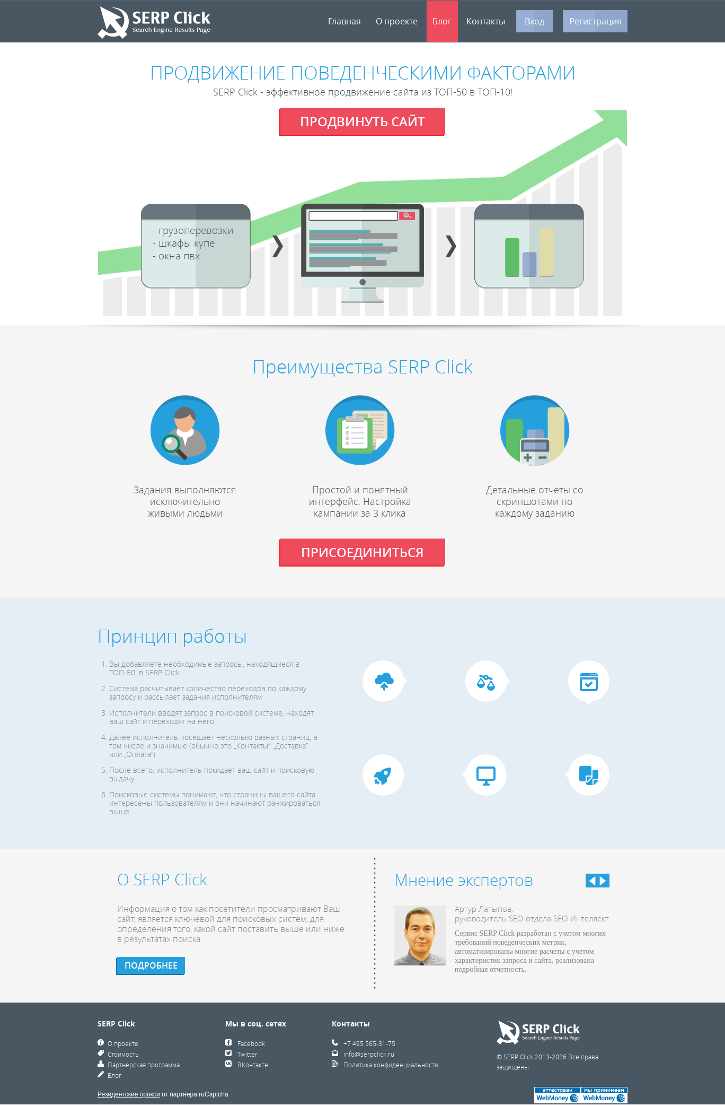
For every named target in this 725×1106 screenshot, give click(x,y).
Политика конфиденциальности (390, 1064)
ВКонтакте (252, 1064)
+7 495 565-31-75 (369, 1043)
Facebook (251, 1043)
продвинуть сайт (362, 121)
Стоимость (123, 1054)
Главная (344, 21)
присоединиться (362, 552)
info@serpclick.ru (368, 1054)
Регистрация (595, 21)
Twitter (247, 1054)
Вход (534, 21)
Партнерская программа (144, 1064)
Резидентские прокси (129, 1094)
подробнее (151, 965)
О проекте (397, 21)
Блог (442, 21)
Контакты (485, 21)
